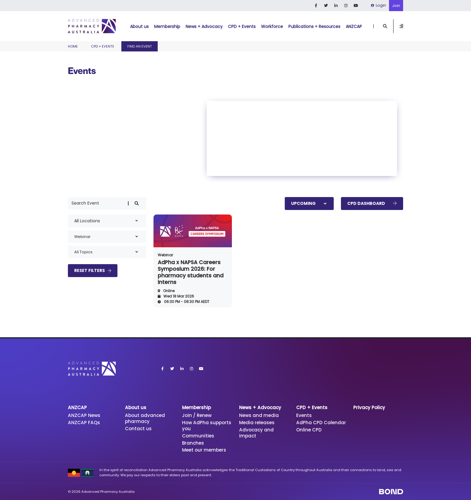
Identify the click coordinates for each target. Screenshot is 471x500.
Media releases (257, 422)
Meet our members (204, 450)
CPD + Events (242, 26)
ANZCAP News (84, 415)
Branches (193, 443)
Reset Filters (92, 270)
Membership (167, 26)
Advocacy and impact (256, 433)
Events (304, 415)
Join (396, 5)
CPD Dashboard (372, 203)
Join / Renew (196, 415)
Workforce (272, 26)
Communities (198, 436)
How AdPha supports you (206, 425)
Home (73, 46)
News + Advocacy (204, 26)
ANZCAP (354, 26)
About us (139, 26)
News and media (259, 415)
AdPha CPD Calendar (321, 422)
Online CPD (309, 430)
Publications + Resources (314, 26)
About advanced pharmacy (145, 418)
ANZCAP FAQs (84, 422)
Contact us (138, 428)
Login (378, 5)
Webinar (165, 255)
